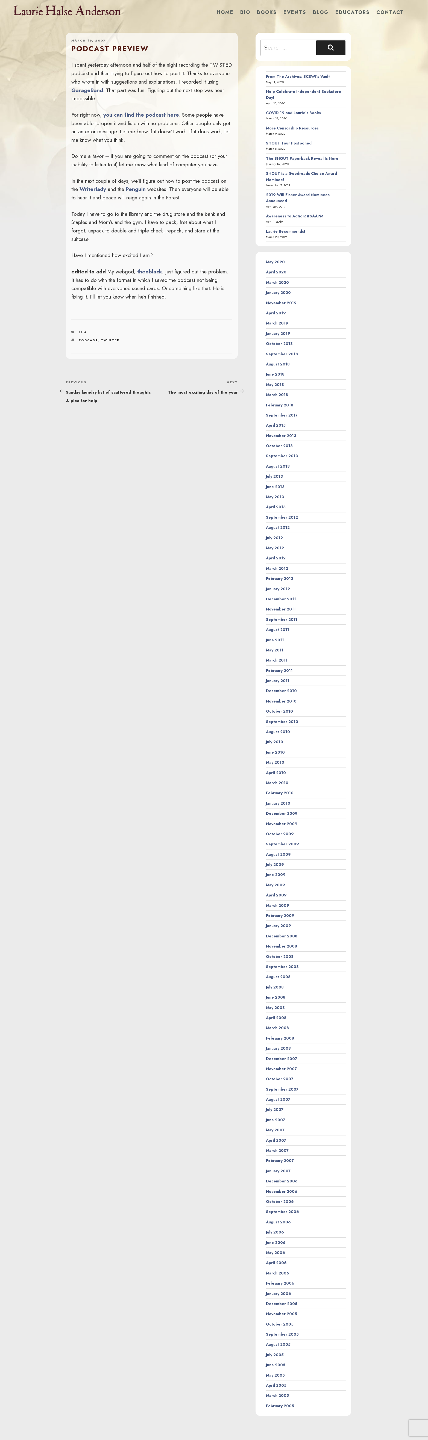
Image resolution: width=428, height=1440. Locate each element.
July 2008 (275, 987)
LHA (83, 332)
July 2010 (274, 742)
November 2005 (281, 1314)
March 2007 (277, 1150)
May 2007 (275, 1130)
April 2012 (276, 558)
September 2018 (282, 354)
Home (225, 12)
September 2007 (282, 1089)
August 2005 (278, 1344)
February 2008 (280, 1038)
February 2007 (280, 1160)
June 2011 (275, 640)
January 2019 (278, 333)
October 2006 (280, 1201)
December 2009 (282, 813)
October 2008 (280, 956)
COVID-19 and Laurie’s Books (293, 113)
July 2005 (275, 1355)
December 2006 (282, 1181)
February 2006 (280, 1283)
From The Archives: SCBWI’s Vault (298, 76)
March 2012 (277, 568)
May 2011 (274, 650)
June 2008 (275, 997)
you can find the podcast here (141, 115)
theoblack (149, 271)
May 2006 (275, 1252)
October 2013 (279, 445)
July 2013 (274, 476)
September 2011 (281, 619)
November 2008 (281, 946)
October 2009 (280, 834)
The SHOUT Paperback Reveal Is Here (302, 158)
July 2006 (275, 1232)
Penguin (136, 189)
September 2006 (282, 1211)
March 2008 (277, 1028)
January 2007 (278, 1171)
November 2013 (281, 435)
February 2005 (280, 1406)
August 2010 (278, 731)
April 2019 (276, 313)
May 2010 (275, 762)
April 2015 (276, 425)
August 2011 (277, 629)
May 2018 (275, 384)
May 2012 (275, 548)
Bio (245, 12)
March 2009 (277, 905)
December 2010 (281, 691)
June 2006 (276, 1242)
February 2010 (280, 793)
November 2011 (281, 609)
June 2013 (275, 486)
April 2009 (276, 895)
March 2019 (277, 323)
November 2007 (281, 1069)
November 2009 (281, 824)
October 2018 (279, 343)
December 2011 (281, 599)
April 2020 (276, 272)
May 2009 (275, 885)
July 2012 (274, 538)
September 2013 (282, 456)
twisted (110, 340)
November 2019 (281, 303)
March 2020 (277, 282)
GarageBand (87, 90)
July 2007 (274, 1109)
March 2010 (277, 783)
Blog (321, 12)
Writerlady (93, 189)
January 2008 (278, 1048)
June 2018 (275, 374)
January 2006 (278, 1293)
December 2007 (281, 1058)
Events (294, 12)
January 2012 (278, 589)
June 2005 (275, 1365)
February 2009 (280, 915)
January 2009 (278, 925)
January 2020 (278, 292)
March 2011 (277, 660)
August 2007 (278, 1099)
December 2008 (281, 936)
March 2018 (277, 394)
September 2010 (282, 721)
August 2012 (278, 527)
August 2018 (278, 364)
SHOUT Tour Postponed (289, 143)
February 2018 (279, 405)
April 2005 (276, 1385)
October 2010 (279, 711)
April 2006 (276, 1262)
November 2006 (281, 1191)
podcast (88, 340)
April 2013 (276, 507)
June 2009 (276, 874)
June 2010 (275, 752)
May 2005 (275, 1375)
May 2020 (275, 262)
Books (267, 12)
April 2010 (276, 772)
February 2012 (279, 578)
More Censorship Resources (292, 128)
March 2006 (277, 1273)
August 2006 (278, 1222)
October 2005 (280, 1324)
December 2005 (281, 1303)
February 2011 (279, 670)
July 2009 (275, 864)
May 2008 (275, 1007)
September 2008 (282, 966)
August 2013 (278, 466)
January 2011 (277, 680)
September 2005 (282, 1334)
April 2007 (276, 1140)
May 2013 (275, 497)
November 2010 (281, 701)
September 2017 (282, 415)
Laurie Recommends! (285, 231)
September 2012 (282, 517)
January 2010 (278, 803)
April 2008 (276, 1017)
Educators (352, 12)
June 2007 (275, 1120)
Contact (390, 12)
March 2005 (277, 1395)
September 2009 (282, 844)
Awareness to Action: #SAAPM (294, 216)
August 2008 (278, 976)
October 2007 (279, 1079)
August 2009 (278, 854)
